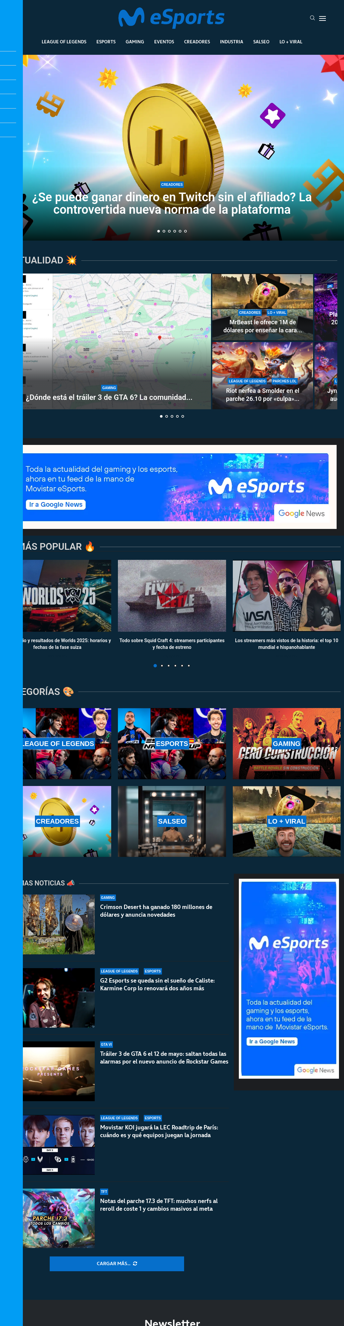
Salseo (261, 42)
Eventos (164, 42)
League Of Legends (64, 42)
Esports (106, 42)
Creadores (197, 42)
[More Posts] (117, 1263)
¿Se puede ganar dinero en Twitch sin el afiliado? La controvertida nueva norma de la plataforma (172, 203)
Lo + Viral (291, 42)
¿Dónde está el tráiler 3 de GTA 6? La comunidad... (109, 397)
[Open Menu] (322, 18)
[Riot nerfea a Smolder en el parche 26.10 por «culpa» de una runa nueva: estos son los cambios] (262, 375)
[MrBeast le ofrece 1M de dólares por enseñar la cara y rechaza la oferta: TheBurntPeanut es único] (262, 307)
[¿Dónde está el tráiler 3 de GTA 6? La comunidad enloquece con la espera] (109, 341)
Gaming (135, 42)
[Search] (312, 18)
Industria (231, 42)
